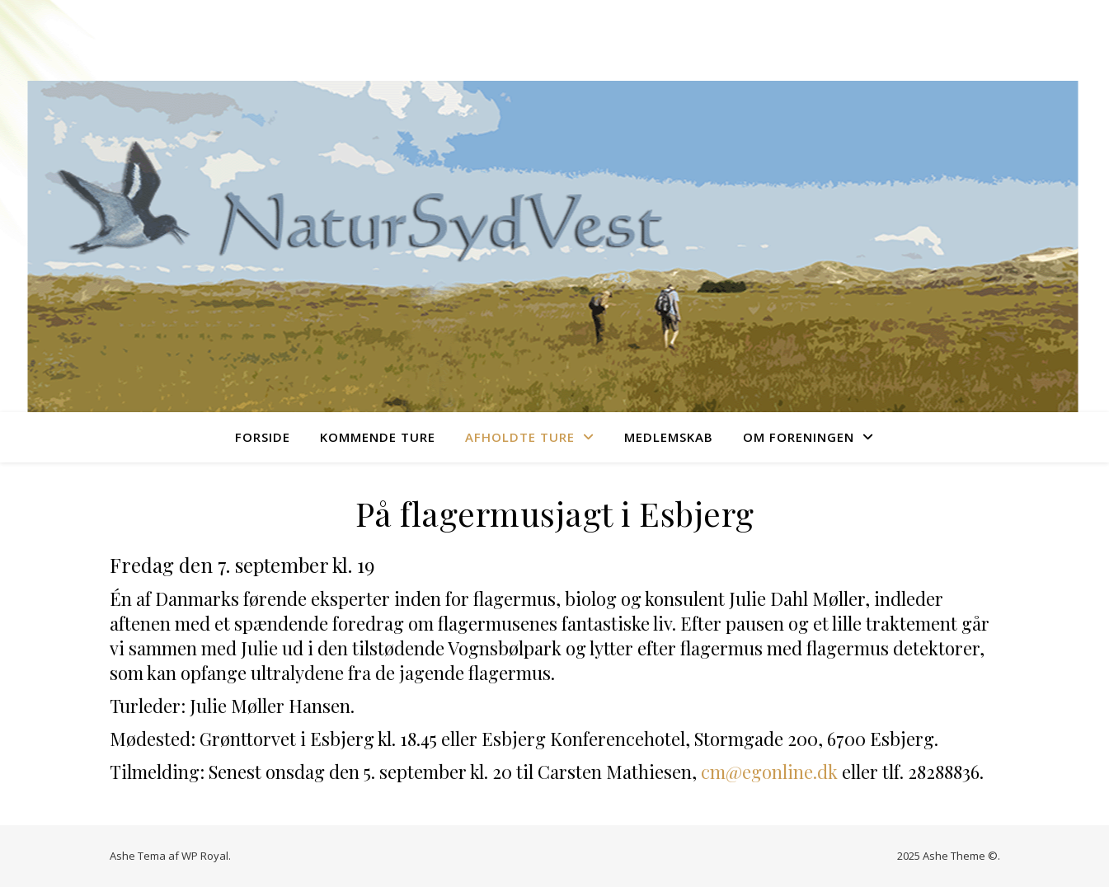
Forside (262, 437)
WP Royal (204, 855)
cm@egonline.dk (769, 771)
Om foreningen (798, 437)
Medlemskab (668, 437)
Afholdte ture (520, 437)
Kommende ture (377, 437)
